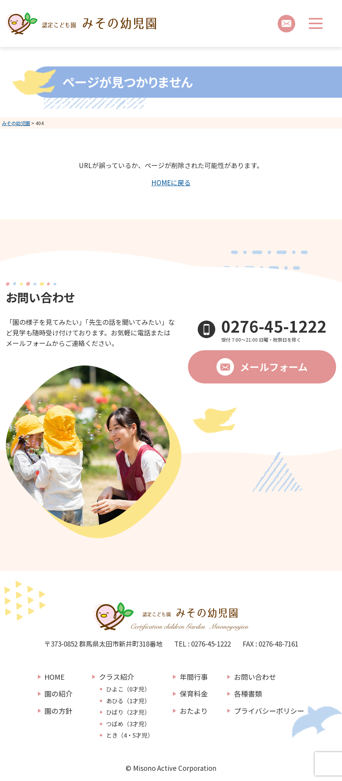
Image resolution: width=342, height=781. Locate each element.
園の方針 (58, 711)
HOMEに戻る (171, 182)
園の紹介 (58, 693)
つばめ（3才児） (128, 724)
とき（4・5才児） (129, 735)
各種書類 (248, 693)
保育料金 (194, 693)
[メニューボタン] (316, 23)
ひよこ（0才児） (128, 689)
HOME (54, 677)
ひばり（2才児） (128, 712)
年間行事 (194, 677)
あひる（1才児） (128, 701)
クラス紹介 (116, 677)
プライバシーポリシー (269, 711)
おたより (194, 711)
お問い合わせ (255, 677)
